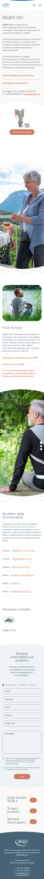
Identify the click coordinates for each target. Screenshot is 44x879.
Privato (32, 684)
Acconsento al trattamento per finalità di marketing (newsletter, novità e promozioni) (23, 768)
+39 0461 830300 (23, 867)
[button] (40, 4)
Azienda (23, 684)
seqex (6, 4)
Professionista (10, 684)
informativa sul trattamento (26, 757)
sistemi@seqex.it (32, 93)
